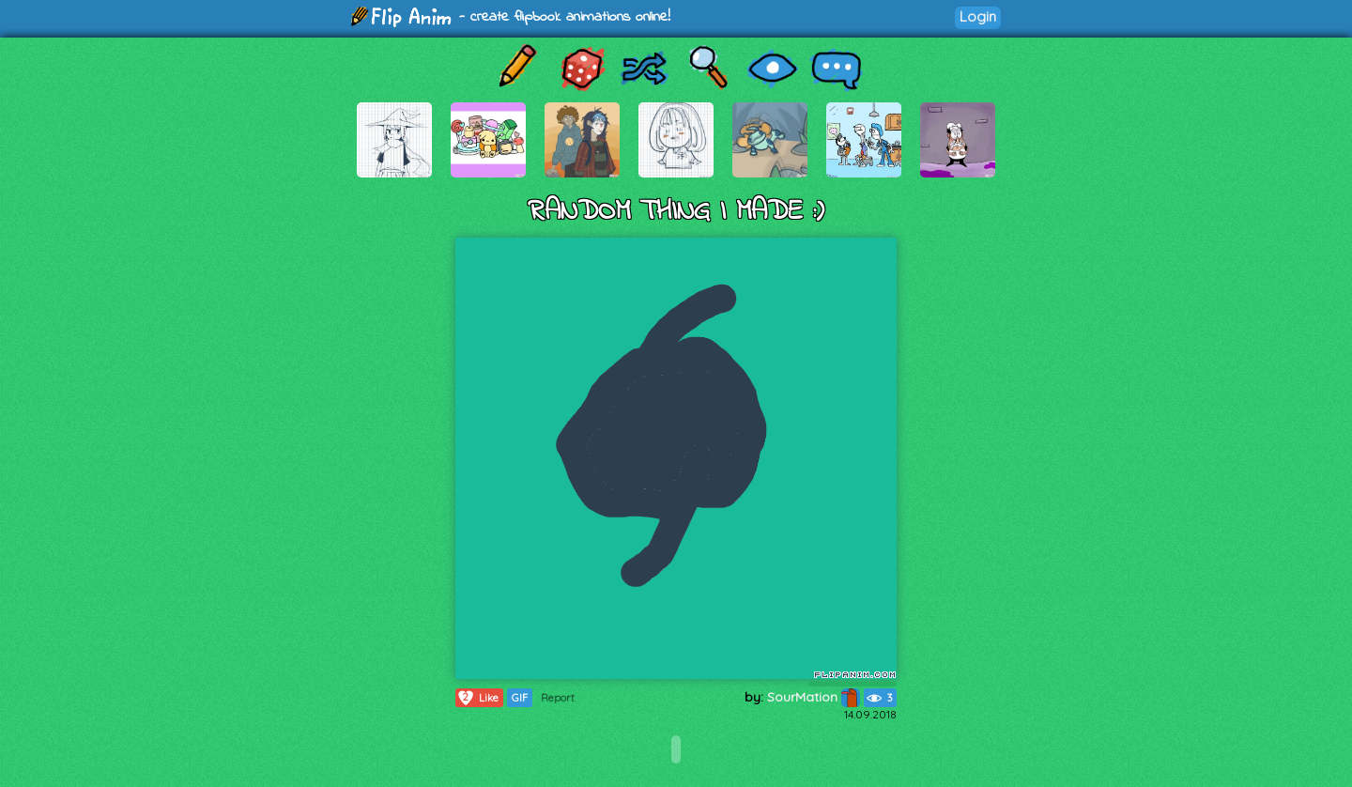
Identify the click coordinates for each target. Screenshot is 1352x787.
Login (978, 16)
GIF (520, 697)
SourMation (813, 696)
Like (477, 697)
